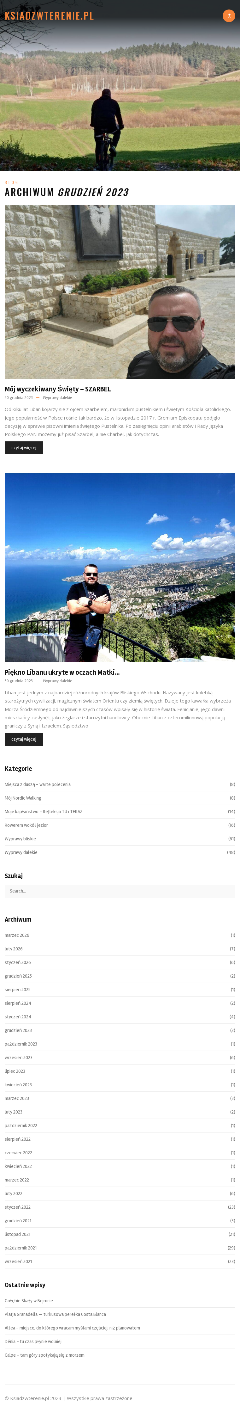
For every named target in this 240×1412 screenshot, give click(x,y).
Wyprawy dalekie (57, 397)
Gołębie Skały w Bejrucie (29, 1301)
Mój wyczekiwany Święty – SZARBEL (58, 389)
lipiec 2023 (15, 1071)
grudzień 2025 (18, 976)
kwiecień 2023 (18, 1085)
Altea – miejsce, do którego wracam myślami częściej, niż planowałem (72, 1328)
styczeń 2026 (18, 962)
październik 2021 (21, 1248)
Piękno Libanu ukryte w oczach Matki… (62, 672)
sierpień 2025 (18, 989)
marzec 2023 (17, 1098)
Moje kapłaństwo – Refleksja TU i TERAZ (44, 811)
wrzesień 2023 (18, 1057)
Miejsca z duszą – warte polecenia (38, 784)
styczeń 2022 (18, 1207)
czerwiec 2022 (18, 1153)
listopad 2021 (17, 1234)
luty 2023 (13, 1112)
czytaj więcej (23, 448)
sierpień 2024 (18, 1003)
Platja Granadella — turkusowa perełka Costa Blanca (55, 1314)
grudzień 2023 (18, 1030)
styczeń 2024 (18, 1017)
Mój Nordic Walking (23, 798)
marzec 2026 (17, 935)
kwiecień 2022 (18, 1166)
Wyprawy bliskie (20, 839)
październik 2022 (21, 1125)
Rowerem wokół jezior (26, 825)
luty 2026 (14, 949)
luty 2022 (13, 1193)
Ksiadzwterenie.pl (50, 15)
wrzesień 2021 (18, 1261)
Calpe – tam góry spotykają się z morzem (45, 1355)
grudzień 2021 (18, 1221)
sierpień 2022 (18, 1139)
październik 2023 (21, 1044)
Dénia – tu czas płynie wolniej (33, 1341)
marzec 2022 (17, 1180)
